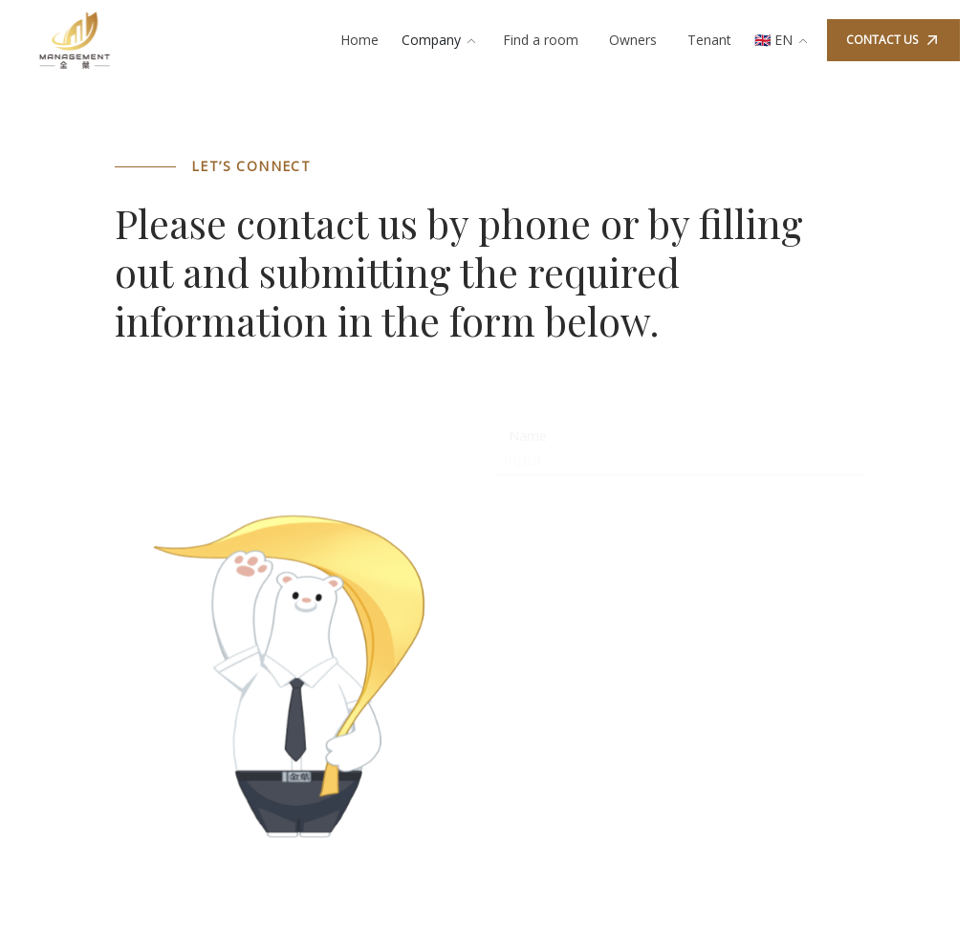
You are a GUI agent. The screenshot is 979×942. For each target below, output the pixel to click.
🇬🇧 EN (783, 40)
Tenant (709, 40)
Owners (633, 40)
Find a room (540, 40)
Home (359, 40)
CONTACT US (893, 40)
